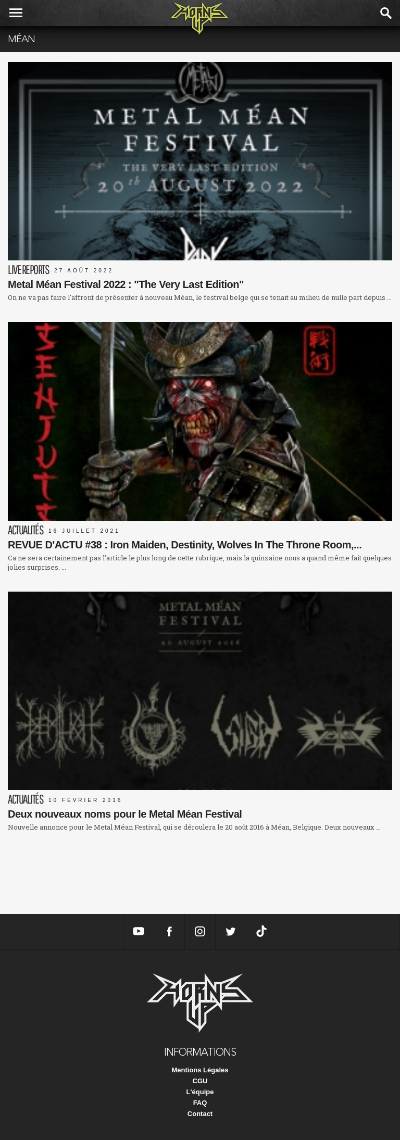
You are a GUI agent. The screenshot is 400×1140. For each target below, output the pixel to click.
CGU (200, 1081)
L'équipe (200, 1092)
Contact (200, 1114)
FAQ (200, 1103)
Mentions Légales (199, 1070)
